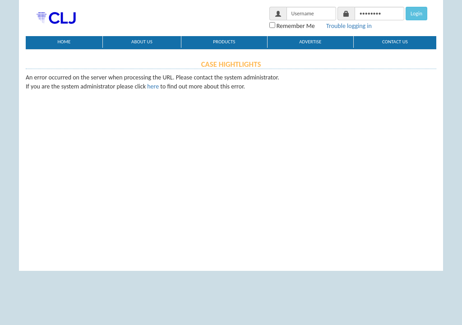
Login (416, 13)
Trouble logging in (349, 26)
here (153, 86)
